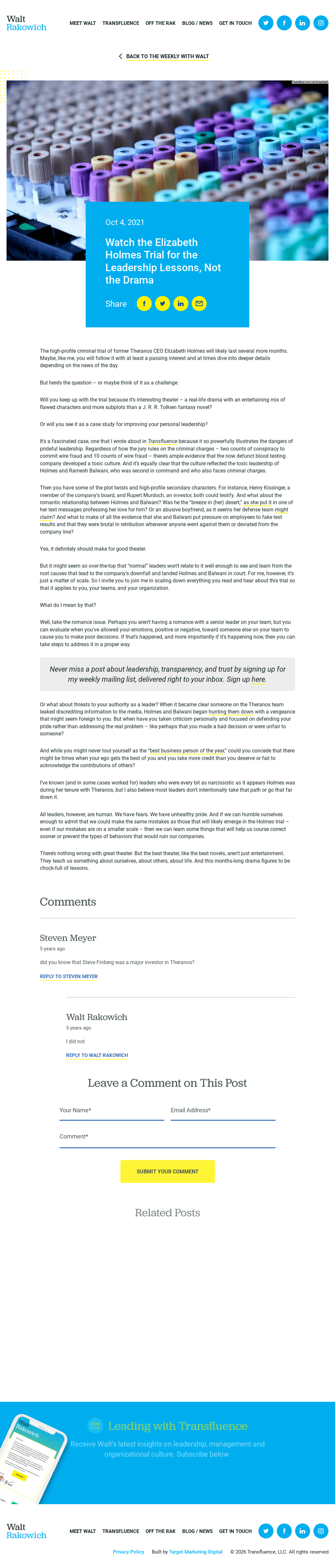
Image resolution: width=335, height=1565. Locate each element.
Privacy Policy (128, 1551)
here (258, 680)
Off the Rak (161, 23)
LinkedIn (302, 22)
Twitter (265, 22)
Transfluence (120, 23)
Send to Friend (199, 303)
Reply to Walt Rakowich (97, 1063)
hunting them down (231, 713)
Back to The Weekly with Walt (167, 56)
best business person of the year (187, 752)
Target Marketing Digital (195, 1551)
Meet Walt (83, 23)
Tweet (162, 303)
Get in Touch (235, 23)
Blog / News (197, 23)
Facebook (284, 22)
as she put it (257, 503)
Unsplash (321, 82)
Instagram (320, 22)
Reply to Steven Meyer (69, 984)
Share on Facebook (144, 303)
